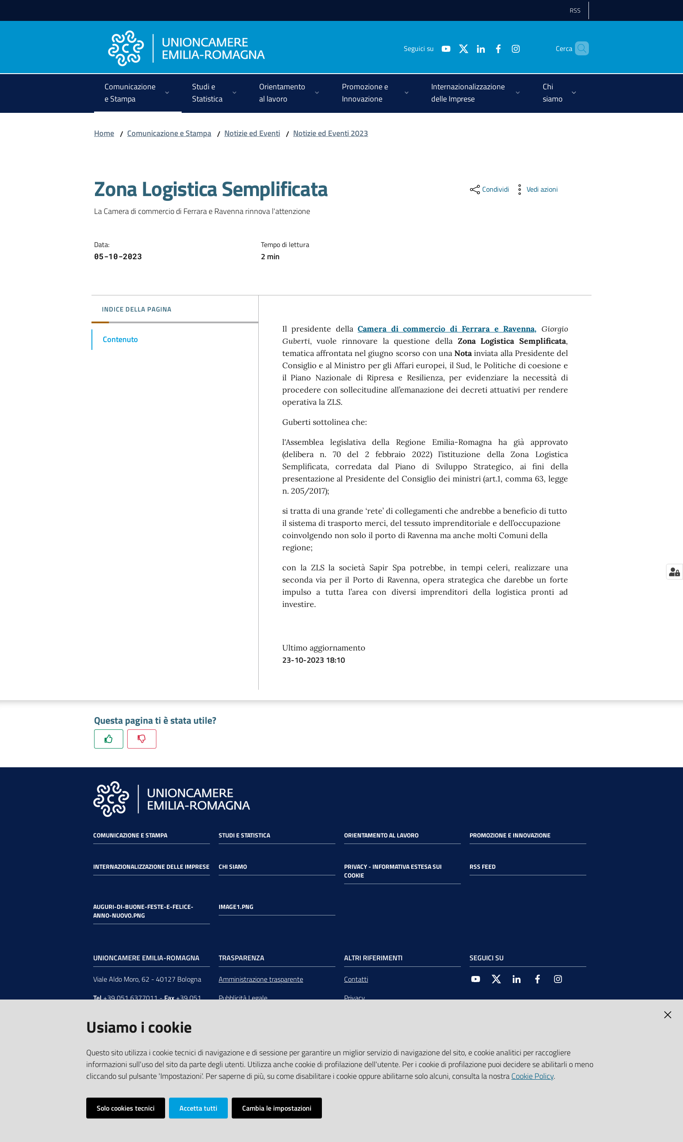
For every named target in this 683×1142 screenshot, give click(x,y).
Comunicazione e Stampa (169, 133)
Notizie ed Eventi (252, 133)
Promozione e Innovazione (510, 835)
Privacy (354, 998)
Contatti (356, 979)
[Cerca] (578, 48)
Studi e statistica (244, 835)
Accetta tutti (198, 1108)
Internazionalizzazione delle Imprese (151, 866)
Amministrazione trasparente (261, 979)
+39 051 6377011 (130, 998)
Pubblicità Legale (243, 998)
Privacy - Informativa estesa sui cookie (393, 871)
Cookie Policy (532, 1076)
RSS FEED (483, 866)
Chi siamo (233, 866)
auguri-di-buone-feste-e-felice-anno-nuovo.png (143, 911)
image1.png (236, 906)
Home (104, 133)
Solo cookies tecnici (126, 1108)
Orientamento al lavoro (381, 835)
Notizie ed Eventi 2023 (330, 133)
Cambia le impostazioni (276, 1108)
